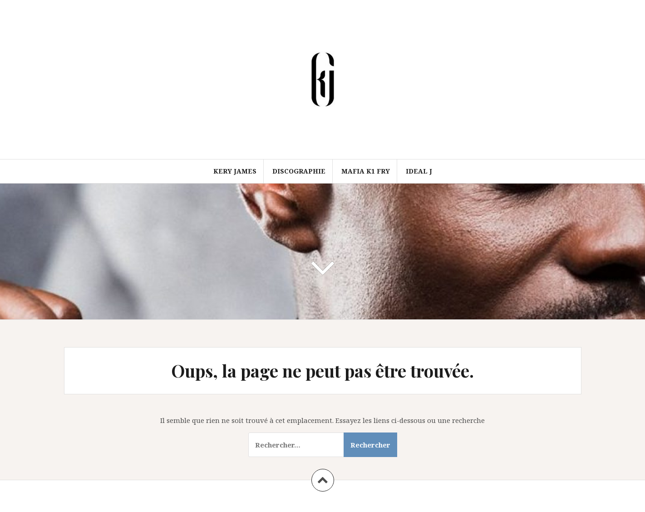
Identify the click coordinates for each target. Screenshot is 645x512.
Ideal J (419, 171)
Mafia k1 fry (365, 171)
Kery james (234, 171)
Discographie (298, 171)
